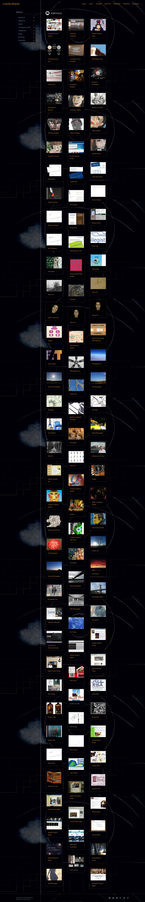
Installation (73, 36)
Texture (72, 394)
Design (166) (25, 40)
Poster (93, 694)
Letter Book (73, 540)
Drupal (25, 899)
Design (72, 156)
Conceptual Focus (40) (25, 27)
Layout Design (56, 671)
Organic (52, 271)
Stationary (50, 225)
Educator (108, 4)
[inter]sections (96, 456)
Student (94, 107)
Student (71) (25, 21)
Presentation (95, 84)
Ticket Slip (95, 177)
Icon (79, 371)
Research (94, 82)
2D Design (100, 107)
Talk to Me (56, 317)
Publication (51, 622)
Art (54, 84)
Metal (93, 433)
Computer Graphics (75, 489)
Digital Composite (97, 502)
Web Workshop (97, 341)
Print (49, 61)
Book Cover (54, 786)
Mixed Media (95, 59)
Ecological (73, 61)
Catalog (94, 765)
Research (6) (25, 17)
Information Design (53, 648)
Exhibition (72, 33)
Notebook (135, 4)
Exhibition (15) (25, 31)
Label (74, 680)
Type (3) (20, 24)
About (84, 4)
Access (28, 899)
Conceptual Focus (53, 33)
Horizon (50, 387)
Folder (93, 269)
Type (101, 59)
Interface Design (96, 643)
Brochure (55, 202)
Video (93, 292)
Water (71, 844)
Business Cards (77, 251)
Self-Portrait (95, 528)
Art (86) (25, 34)
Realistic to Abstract (75, 417)
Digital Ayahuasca (53, 858)
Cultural (50, 36)
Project (94, 315)
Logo (96, 246)
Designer (99, 4)
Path (49, 456)
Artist (91, 4)
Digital (71, 657)
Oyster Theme (19, 899)
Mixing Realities (96, 858)
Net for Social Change (98, 338)
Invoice (94, 200)
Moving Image (74, 274)
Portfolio (126, 4)
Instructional (51, 645)
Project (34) (25, 37)
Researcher (116, 4)
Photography (95, 364)
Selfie (93, 130)
